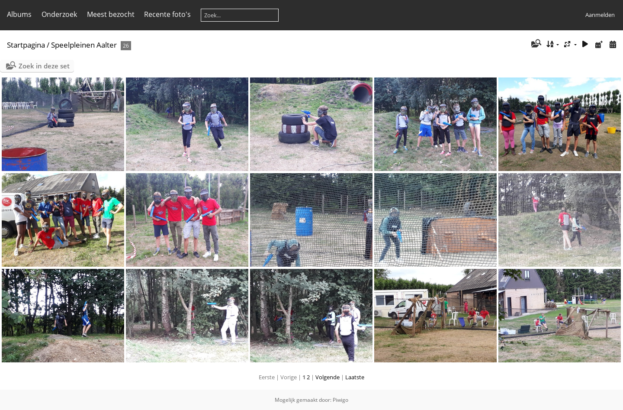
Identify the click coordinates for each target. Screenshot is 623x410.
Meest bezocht (111, 14)
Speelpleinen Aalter (84, 45)
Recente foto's (167, 14)
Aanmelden (600, 15)
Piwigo (340, 400)
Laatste (354, 377)
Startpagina (26, 45)
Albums (19, 14)
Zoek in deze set (44, 65)
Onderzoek (59, 14)
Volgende (327, 377)
